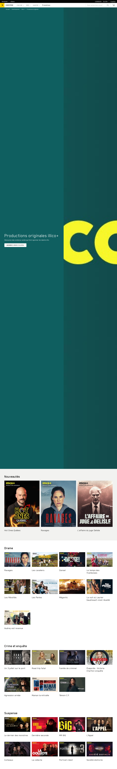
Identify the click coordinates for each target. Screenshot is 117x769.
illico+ (23, 9)
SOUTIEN (105, 1)
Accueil (8, 9)
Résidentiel (4, 1)
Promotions (46, 5)
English (113, 1)
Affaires (13, 1)
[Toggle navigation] (20, 5)
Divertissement (15, 9)
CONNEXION (98, 1)
